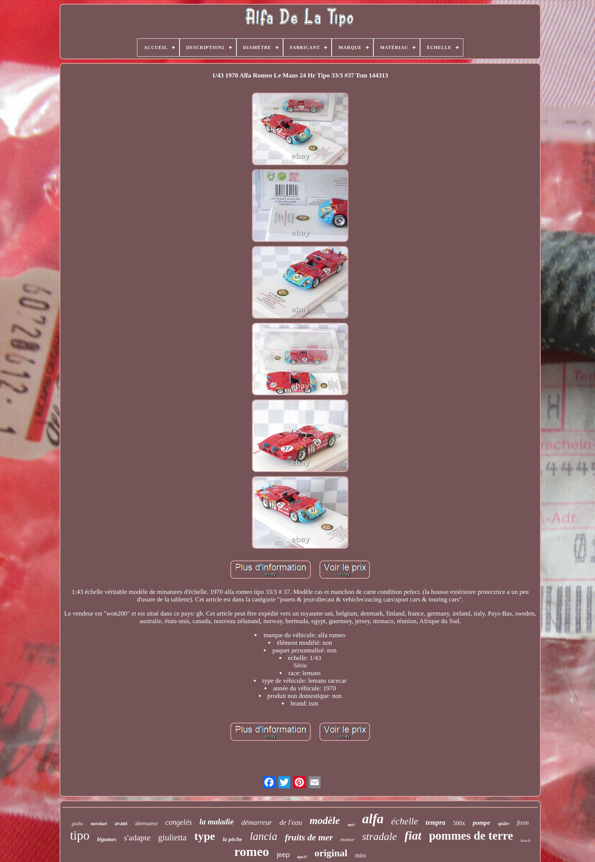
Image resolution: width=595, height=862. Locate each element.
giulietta (172, 837)
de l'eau (291, 822)
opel (351, 824)
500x (459, 823)
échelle (404, 821)
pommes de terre (471, 835)
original (331, 853)
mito (360, 855)
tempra (435, 822)
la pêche (232, 839)
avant (121, 823)
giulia (77, 823)
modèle (325, 820)
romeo (251, 852)
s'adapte (137, 837)
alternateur (146, 823)
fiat (413, 835)
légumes (106, 839)
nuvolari (99, 823)
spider (503, 823)
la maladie (217, 821)
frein (523, 822)
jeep (283, 855)
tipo (79, 835)
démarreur (256, 822)
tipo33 (302, 857)
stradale (379, 836)
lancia (263, 836)
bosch (525, 840)
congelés (178, 822)
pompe (481, 822)
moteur (347, 839)
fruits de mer (309, 837)
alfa (372, 818)
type (204, 836)
